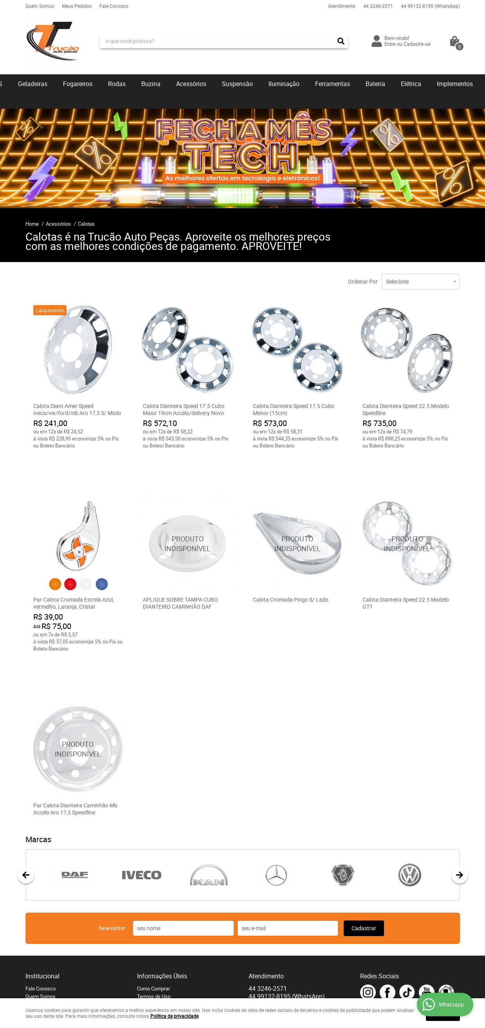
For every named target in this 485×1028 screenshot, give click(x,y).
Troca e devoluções (158, 981)
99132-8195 (430, 6)
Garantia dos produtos (161, 950)
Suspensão (237, 83)
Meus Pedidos (77, 6)
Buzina (150, 83)
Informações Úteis (162, 914)
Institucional (42, 914)
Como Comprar (153, 926)
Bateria (375, 83)
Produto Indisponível (187, 514)
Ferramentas (332, 83)
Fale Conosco (113, 6)
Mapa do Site (39, 965)
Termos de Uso (153, 934)
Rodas (117, 83)
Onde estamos (41, 942)
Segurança (149, 958)
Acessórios (191, 83)
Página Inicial (40, 958)
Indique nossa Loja (46, 950)
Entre (390, 43)
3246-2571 (378, 6)
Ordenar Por (363, 281)
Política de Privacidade (162, 965)
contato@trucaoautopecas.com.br (286, 950)
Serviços (146, 989)
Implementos (455, 83)
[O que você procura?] (341, 41)
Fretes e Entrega (155, 942)
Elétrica (411, 83)
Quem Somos (39, 6)
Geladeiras (32, 83)
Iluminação (284, 83)
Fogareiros (77, 83)
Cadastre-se (417, 43)
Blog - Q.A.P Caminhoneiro (166, 973)
